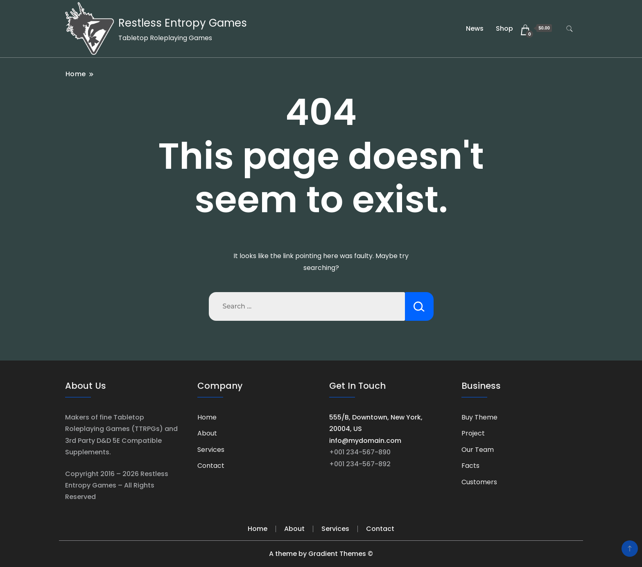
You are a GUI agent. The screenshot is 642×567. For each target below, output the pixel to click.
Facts (470, 465)
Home (207, 417)
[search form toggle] (569, 28)
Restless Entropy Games (182, 23)
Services (210, 449)
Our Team (477, 449)
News (475, 28)
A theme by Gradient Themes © (321, 553)
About (207, 433)
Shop (504, 28)
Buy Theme (479, 417)
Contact (210, 465)
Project (473, 433)
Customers (479, 482)
